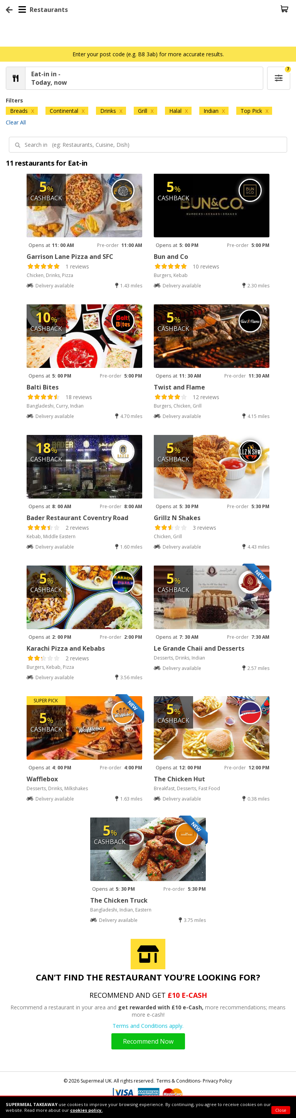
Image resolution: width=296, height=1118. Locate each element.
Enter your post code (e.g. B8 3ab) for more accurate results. (148, 54)
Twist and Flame (179, 387)
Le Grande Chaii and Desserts (199, 648)
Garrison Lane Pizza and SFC (70, 256)
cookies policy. (86, 1110)
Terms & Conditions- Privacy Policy (194, 1081)
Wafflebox (42, 779)
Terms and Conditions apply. (148, 1025)
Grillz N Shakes (177, 518)
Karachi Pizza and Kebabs (66, 648)
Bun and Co (171, 256)
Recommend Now (148, 1041)
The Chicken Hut (179, 779)
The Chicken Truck (119, 900)
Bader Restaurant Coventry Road (77, 518)
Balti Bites (43, 387)
